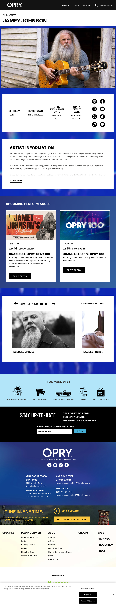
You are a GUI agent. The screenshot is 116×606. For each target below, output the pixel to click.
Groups (83, 519)
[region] (58, 594)
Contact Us (53, 546)
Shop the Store (27, 539)
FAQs (23, 528)
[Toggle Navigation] (4, 4)
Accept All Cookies (88, 601)
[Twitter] (49, 452)
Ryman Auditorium (29, 542)
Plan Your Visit (31, 519)
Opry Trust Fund (55, 535)
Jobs (101, 519)
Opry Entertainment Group (60, 539)
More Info (16, 181)
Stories (51, 524)
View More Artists (92, 303)
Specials (8, 519)
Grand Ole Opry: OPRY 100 (29, 254)
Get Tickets (20, 276)
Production (106, 531)
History (51, 531)
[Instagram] (61, 452)
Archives (104, 525)
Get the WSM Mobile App (71, 506)
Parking (24, 535)
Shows (65, 5)
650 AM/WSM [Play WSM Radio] (66, 498)
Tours (76, 5)
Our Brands (106, 5)
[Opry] (14, 5)
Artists (51, 528)
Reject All (88, 595)
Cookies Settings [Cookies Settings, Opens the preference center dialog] (87, 588)
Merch (86, 5)
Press (50, 542)
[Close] (113, 594)
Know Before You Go (30, 524)
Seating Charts (28, 531)
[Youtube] (55, 452)
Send (80, 418)
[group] (33, 326)
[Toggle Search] (96, 5)
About (52, 519)
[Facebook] (67, 452)
